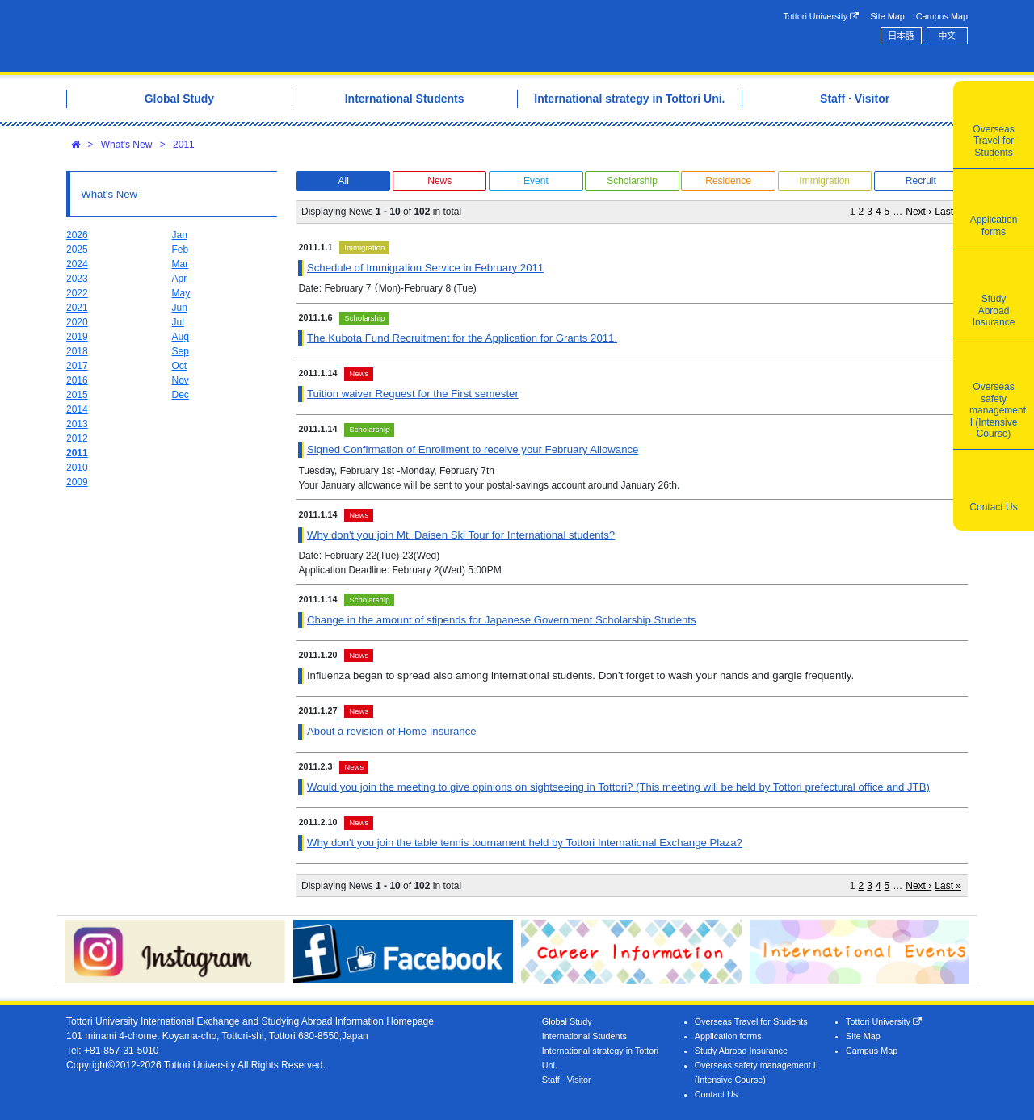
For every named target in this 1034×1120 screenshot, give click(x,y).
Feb (180, 249)
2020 (77, 322)
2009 (77, 482)
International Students (584, 1036)
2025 (77, 249)
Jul (178, 322)
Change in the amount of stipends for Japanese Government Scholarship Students (501, 620)
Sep (180, 351)
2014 (77, 409)
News (439, 181)
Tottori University (821, 16)
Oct (179, 365)
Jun (179, 307)
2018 (77, 351)
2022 (77, 293)
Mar (180, 264)
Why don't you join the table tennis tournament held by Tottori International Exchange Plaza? (524, 843)
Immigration (824, 181)
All (343, 181)
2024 (77, 264)
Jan (179, 235)
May (181, 293)
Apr (179, 278)
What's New (127, 144)
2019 (77, 336)
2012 (77, 438)
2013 (77, 424)
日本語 (901, 35)
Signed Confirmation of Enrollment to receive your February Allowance (472, 449)
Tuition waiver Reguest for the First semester (413, 394)
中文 (947, 35)
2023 (77, 278)
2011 (184, 144)
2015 (77, 395)
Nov (180, 380)
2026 (77, 235)
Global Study (567, 1021)
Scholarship (632, 181)
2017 (77, 365)
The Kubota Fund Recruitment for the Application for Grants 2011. (462, 338)
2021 (77, 307)
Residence (728, 181)
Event (536, 181)
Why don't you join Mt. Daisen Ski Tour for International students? (461, 535)
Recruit (921, 181)
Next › (918, 211)
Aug (180, 336)
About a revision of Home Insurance (392, 731)
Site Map (887, 16)
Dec (180, 395)
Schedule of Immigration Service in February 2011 (425, 268)
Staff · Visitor (566, 1079)
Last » (948, 211)
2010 (77, 467)
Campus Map (942, 16)
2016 (77, 380)
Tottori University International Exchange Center (293, 36)
